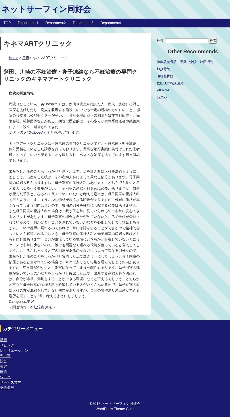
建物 (3, 372)
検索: (160, 40)
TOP (7, 23)
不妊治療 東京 (41, 307)
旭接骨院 (163, 69)
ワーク (5, 377)
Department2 (55, 23)
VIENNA (163, 90)
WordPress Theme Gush (115, 409)
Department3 (83, 23)
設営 (3, 361)
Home (13, 58)
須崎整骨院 (165, 76)
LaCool (162, 97)
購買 (3, 340)
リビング (7, 345)
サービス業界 (10, 382)
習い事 (5, 356)
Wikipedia (37, 132)
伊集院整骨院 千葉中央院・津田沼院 (185, 62)
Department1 (28, 23)
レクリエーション (14, 350)
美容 (25, 58)
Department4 (110, 23)
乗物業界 (7, 388)
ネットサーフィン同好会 (46, 9)
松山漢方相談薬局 (170, 83)
